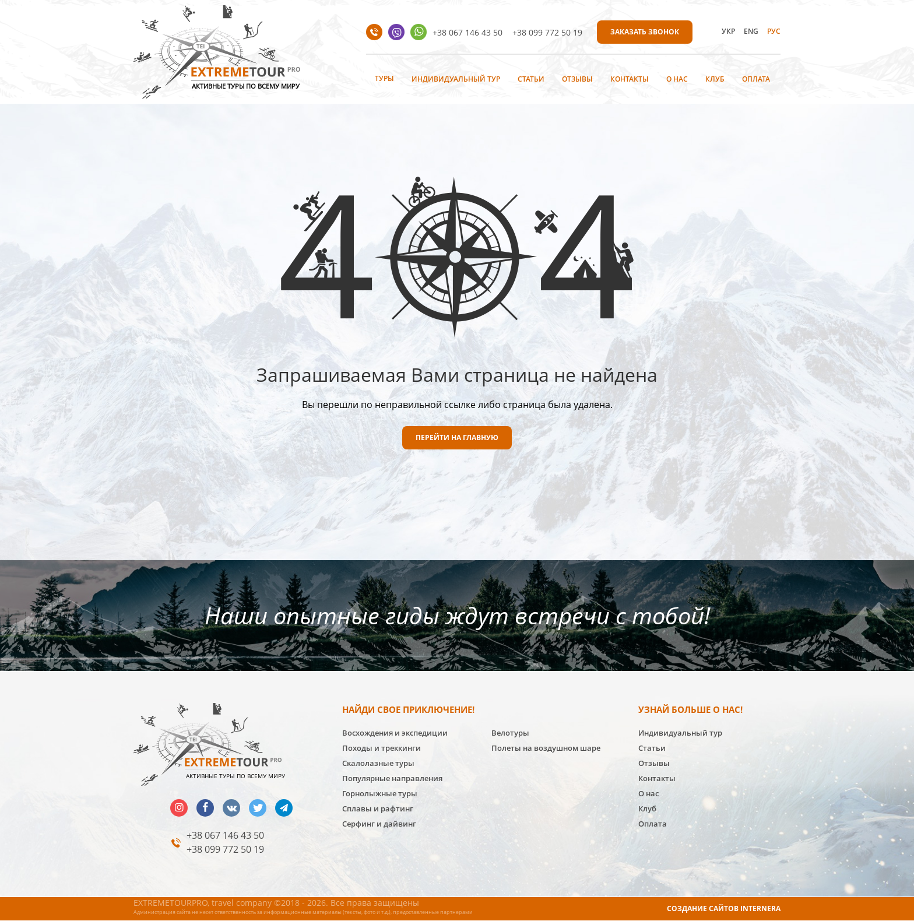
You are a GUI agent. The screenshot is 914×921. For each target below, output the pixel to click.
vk (231, 808)
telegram (284, 808)
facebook (205, 808)
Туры (384, 78)
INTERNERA (760, 908)
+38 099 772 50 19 (547, 32)
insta (179, 808)
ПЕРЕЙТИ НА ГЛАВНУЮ (457, 437)
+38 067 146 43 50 (467, 32)
